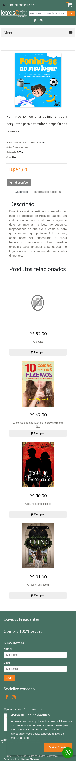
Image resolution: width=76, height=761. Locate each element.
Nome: (8, 648)
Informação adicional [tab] (47, 191)
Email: (7, 662)
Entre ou (12, 4)
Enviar (9, 677)
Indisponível (19, 182)
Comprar (38, 352)
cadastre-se (26, 4)
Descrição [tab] (21, 191)
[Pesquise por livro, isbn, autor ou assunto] (48, 13)
